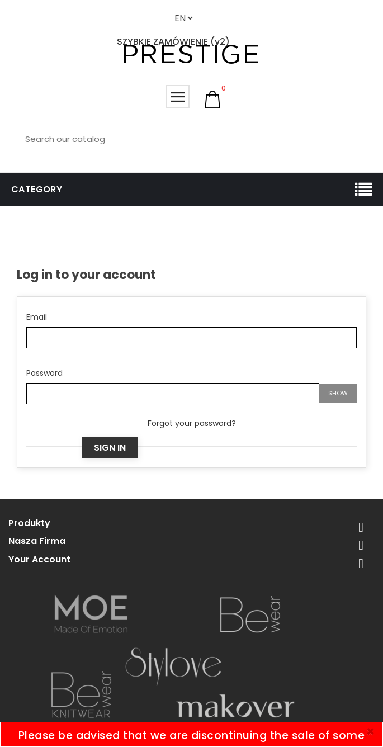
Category (36, 189)
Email (36, 317)
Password (44, 373)
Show (338, 393)
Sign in (110, 447)
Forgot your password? (192, 423)
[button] (212, 99)
